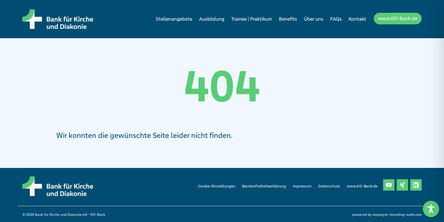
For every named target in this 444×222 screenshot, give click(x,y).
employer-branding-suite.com (397, 214)
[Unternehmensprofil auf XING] (402, 185)
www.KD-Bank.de (397, 18)
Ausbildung (211, 19)
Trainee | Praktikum (251, 19)
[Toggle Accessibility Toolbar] (431, 209)
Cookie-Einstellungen (216, 186)
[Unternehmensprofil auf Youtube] (388, 185)
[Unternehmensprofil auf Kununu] (416, 185)
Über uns (313, 19)
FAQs (336, 19)
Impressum (302, 186)
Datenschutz (329, 186)
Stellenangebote (174, 19)
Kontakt (357, 19)
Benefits (288, 19)
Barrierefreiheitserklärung (264, 186)
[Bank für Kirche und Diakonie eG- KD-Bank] (57, 19)
